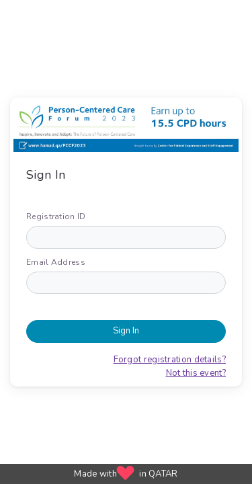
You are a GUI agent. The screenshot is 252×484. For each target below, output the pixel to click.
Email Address (55, 262)
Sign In (126, 331)
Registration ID (56, 216)
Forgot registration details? (170, 360)
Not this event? (196, 373)
